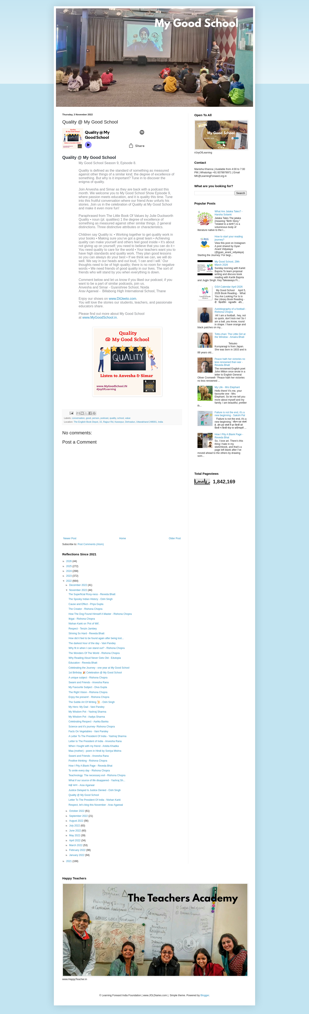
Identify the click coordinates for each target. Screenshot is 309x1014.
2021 (69, 861)
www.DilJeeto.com (122, 298)
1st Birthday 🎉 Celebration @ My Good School (95, 672)
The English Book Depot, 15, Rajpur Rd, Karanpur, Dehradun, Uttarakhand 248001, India (118, 422)
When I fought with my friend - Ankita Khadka (94, 746)
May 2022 (75, 835)
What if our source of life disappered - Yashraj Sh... (97, 780)
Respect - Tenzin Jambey (83, 628)
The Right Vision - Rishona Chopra (88, 692)
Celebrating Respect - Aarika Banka (88, 721)
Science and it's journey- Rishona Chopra (92, 726)
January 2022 (77, 855)
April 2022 (75, 840)
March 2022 (76, 845)
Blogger (204, 995)
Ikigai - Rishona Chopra (82, 618)
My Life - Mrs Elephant (227, 387)
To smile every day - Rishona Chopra (89, 770)
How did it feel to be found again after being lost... (96, 638)
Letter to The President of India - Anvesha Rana (95, 741)
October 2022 (77, 810)
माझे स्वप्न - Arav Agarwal (81, 785)
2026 (69, 561)
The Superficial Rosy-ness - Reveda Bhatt (92, 594)
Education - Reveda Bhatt (83, 662)
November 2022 (78, 590)
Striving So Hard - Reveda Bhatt (86, 633)
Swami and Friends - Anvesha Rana (89, 682)
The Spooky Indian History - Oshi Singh (91, 599)
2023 (69, 575)
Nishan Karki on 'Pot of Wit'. (84, 623)
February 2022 (77, 850)
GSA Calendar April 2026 (229, 286)
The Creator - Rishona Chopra (85, 608)
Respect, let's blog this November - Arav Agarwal (96, 804)
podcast (104, 418)
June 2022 (75, 830)
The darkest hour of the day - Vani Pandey (92, 643)
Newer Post (69, 538)
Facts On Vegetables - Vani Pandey (88, 731)
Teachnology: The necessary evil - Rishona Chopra (97, 775)
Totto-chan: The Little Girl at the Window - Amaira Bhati (230, 335)
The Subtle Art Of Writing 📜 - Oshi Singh (92, 702)
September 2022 (78, 816)
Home (122, 538)
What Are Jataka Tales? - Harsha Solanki (229, 213)
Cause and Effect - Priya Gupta (86, 604)
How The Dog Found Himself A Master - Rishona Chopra (100, 614)
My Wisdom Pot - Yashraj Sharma (87, 711)
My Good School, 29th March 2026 (227, 263)
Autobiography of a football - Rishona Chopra (230, 310)
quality (113, 418)
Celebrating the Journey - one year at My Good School (99, 667)
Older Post (175, 538)
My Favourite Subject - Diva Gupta (88, 687)
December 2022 (78, 585)
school (120, 418)
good (88, 418)
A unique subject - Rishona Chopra (88, 677)
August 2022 (76, 820)
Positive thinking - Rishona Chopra (88, 760)
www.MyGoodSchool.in (99, 317)
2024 (69, 571)
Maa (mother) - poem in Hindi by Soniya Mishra (95, 750)
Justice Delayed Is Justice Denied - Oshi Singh (95, 790)
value (128, 418)
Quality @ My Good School (84, 795)
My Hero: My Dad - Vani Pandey (86, 706)
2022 (69, 580)
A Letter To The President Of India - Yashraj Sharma (97, 736)
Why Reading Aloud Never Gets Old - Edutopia (95, 657)
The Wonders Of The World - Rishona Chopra (94, 653)
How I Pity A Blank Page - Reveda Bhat (90, 765)
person (95, 418)
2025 (69, 566)
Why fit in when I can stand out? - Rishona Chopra (97, 648)
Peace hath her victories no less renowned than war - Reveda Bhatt (230, 362)
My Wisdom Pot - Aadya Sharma (87, 716)
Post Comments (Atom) (91, 544)
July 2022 (75, 825)
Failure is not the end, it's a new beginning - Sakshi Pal (230, 414)
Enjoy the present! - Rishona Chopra (89, 697)
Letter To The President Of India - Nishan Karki (95, 799)
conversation (78, 418)
